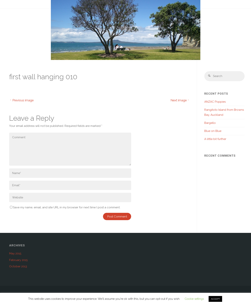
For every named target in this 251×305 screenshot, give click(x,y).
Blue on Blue (212, 131)
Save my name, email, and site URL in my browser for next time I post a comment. (65, 207)
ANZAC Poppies (215, 101)
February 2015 (18, 260)
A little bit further (215, 139)
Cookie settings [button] (194, 299)
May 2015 (15, 253)
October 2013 (18, 266)
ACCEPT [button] (215, 299)
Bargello (210, 123)
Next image (180, 100)
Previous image (21, 100)
